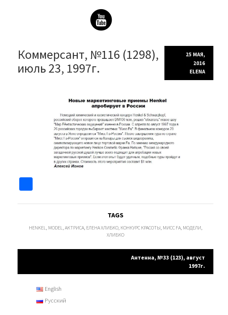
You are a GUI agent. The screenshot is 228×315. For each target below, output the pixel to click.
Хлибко (115, 235)
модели (192, 227)
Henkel (37, 227)
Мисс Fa (172, 227)
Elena (197, 71)
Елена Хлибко (102, 227)
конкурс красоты (140, 227)
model (55, 227)
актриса (74, 227)
